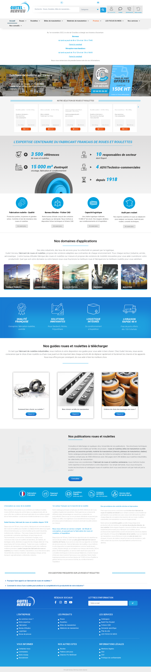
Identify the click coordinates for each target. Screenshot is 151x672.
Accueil (12, 21)
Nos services (134, 20)
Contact (120, 12)
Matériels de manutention (78, 20)
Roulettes (35, 20)
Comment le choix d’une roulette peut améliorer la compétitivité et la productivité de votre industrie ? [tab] (44, 586)
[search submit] (103, 9)
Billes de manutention (53, 20)
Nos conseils (15, 25)
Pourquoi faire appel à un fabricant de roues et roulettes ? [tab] (28, 581)
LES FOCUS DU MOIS (114, 20)
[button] (21, 226)
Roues (22, 20)
